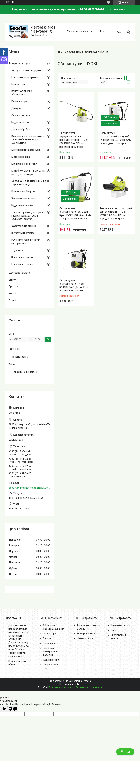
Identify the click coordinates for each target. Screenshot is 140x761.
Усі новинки (117, 9)
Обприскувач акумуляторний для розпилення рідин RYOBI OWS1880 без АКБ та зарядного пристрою (73, 140)
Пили (114, 630)
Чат (125, 751)
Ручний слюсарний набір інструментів (25, 241)
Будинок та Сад (20, 122)
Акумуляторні (75, 52)
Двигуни (16, 108)
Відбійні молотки (120, 625)
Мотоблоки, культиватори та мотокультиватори (28, 172)
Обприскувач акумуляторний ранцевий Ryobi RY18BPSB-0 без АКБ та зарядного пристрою (115, 138)
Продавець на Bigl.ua (70, 684)
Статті (12, 300)
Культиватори (51, 659)
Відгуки (13, 279)
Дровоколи (49, 643)
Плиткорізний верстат (24, 191)
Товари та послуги (77, 31)
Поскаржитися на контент (61, 687)
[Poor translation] (12, 709)
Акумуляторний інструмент (27, 70)
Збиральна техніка (22, 257)
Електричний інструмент (25, 77)
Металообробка (20, 156)
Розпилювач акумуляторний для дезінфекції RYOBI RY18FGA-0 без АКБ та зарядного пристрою (116, 213)
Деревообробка (20, 129)
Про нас (13, 286)
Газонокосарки (20, 101)
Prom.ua (87, 681)
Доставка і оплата (19, 272)
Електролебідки (86, 633)
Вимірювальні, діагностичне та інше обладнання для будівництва (27, 139)
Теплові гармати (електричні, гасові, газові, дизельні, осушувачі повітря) (28, 215)
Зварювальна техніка (23, 198)
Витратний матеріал (23, 233)
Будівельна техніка (22, 205)
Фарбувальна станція (23, 226)
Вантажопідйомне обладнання (22, 93)
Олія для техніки (20, 115)
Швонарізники (85, 638)
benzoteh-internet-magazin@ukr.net (29, 487)
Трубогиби (17, 250)
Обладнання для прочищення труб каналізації (28, 183)
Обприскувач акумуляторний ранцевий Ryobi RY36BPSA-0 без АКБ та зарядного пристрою (75, 213)
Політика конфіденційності (89, 687)
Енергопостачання (22, 264)
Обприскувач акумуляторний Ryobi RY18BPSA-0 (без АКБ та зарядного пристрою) (73, 285)
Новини (13, 293)
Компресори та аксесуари (26, 149)
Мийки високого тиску (24, 163)
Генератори (18, 84)
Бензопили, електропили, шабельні (50, 651)
